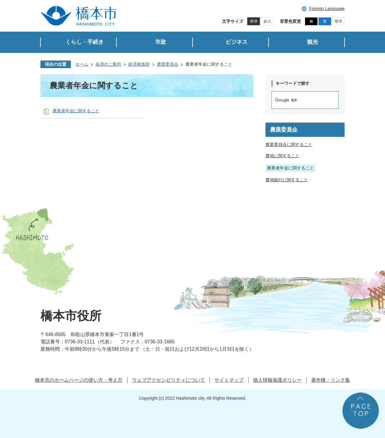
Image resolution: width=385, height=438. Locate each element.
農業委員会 (167, 64)
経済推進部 (139, 64)
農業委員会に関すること (288, 144)
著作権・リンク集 (330, 380)
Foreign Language (327, 8)
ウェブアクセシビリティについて (168, 380)
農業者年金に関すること (76, 110)
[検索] (298, 100)
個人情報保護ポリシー (277, 380)
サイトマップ (229, 380)
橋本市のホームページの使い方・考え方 (79, 380)
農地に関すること (282, 155)
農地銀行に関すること (286, 179)
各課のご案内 (108, 64)
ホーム (81, 64)
